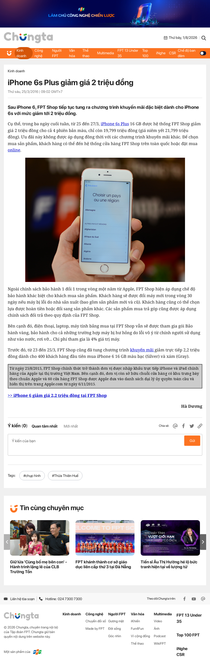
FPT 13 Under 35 (128, 53)
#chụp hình (32, 467)
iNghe (160, 53)
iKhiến (135, 613)
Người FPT (57, 53)
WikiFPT (160, 635)
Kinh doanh (21, 53)
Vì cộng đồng (140, 628)
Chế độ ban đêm (191, 53)
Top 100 (145, 53)
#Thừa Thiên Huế (65, 467)
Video (158, 613)
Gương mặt (116, 613)
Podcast (160, 628)
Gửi (192, 441)
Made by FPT (95, 620)
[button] (203, 533)
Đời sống (114, 620)
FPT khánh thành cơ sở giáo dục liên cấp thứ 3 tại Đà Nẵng (103, 556)
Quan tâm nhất (44, 426)
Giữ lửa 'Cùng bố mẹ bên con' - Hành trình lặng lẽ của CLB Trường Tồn (38, 558)
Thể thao (86, 53)
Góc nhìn (114, 628)
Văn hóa (72, 53)
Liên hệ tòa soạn (19, 591)
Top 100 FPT (188, 626)
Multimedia (105, 53)
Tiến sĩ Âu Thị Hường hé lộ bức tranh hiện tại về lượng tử (169, 556)
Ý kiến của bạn (105, 441)
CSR (172, 53)
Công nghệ (39, 53)
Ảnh (156, 620)
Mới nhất (71, 426)
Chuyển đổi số (96, 613)
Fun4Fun (137, 620)
